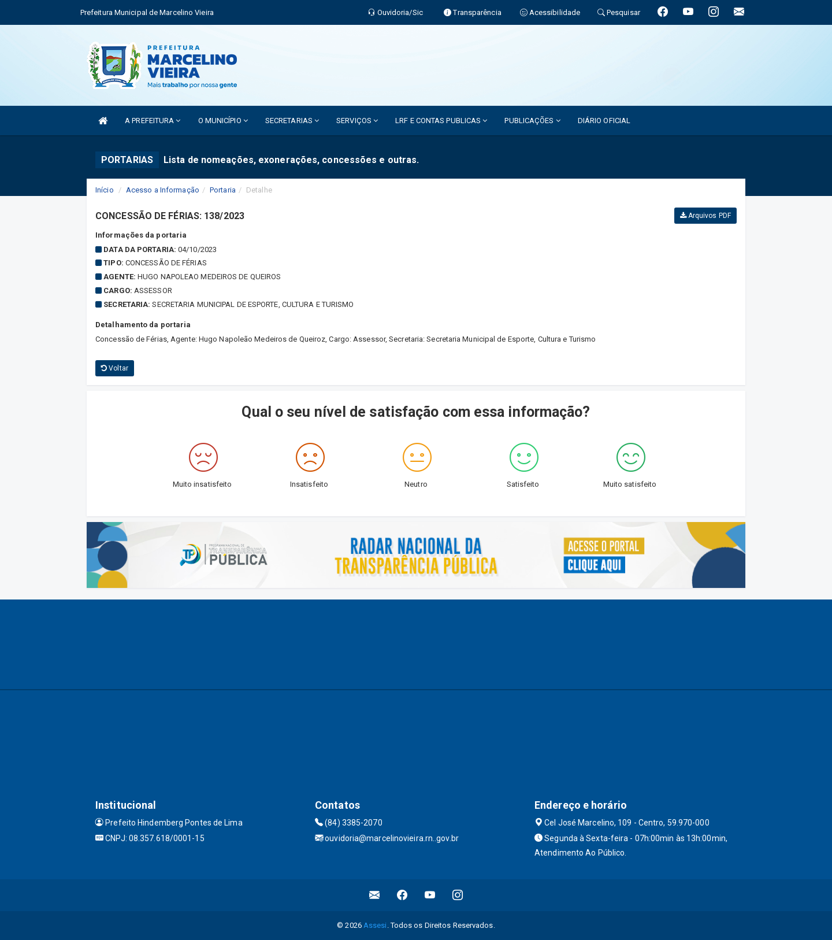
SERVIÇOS (357, 120)
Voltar (114, 368)
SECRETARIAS (292, 120)
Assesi (375, 925)
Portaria (223, 190)
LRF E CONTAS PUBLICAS (441, 120)
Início (104, 190)
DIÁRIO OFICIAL (604, 120)
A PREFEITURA (152, 120)
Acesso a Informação (162, 190)
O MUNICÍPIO (223, 120)
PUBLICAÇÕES (532, 120)
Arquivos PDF (705, 216)
